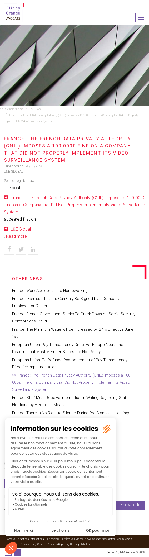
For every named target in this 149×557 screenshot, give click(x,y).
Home (19, 109)
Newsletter (108, 538)
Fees (119, 538)
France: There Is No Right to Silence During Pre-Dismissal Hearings (71, 413)
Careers (42, 544)
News (88, 538)
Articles (85, 544)
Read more (16, 236)
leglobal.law (25, 181)
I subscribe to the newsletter (116, 504)
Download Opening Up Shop (63, 544)
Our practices (21, 538)
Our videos (77, 538)
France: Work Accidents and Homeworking (50, 290)
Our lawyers (53, 538)
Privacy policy (28, 544)
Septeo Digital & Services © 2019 (126, 552)
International (37, 538)
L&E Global (35, 109)
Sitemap (127, 538)
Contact (96, 538)
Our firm (65, 538)
